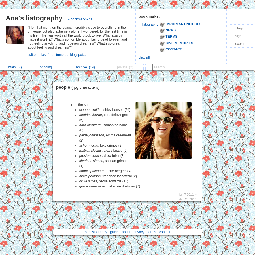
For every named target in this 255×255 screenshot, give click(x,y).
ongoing (47, 67)
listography (150, 24)
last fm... (48, 55)
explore (240, 44)
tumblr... (63, 55)
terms (152, 232)
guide (114, 232)
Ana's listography (34, 18)
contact (164, 232)
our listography (96, 232)
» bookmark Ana (80, 19)
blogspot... (78, 55)
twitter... (34, 55)
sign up (240, 36)
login (240, 28)
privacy (138, 232)
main (15, 67)
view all (144, 58)
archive (85, 67)
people (79, 87)
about (126, 232)
